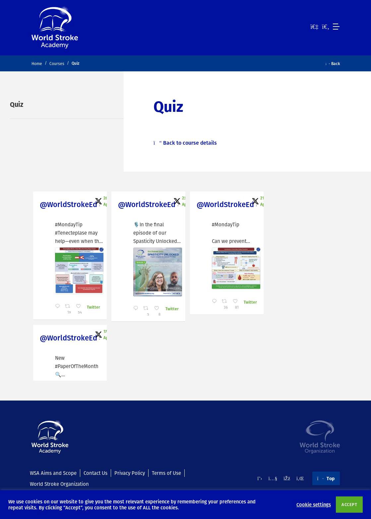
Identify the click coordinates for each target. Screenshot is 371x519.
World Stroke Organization (59, 483)
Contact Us (95, 473)
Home (36, 63)
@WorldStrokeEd (68, 204)
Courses (56, 63)
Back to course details (185, 143)
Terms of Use (166, 473)
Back (333, 63)
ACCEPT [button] (349, 504)
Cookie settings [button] (313, 504)
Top (326, 478)
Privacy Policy (129, 473)
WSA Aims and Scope (53, 473)
